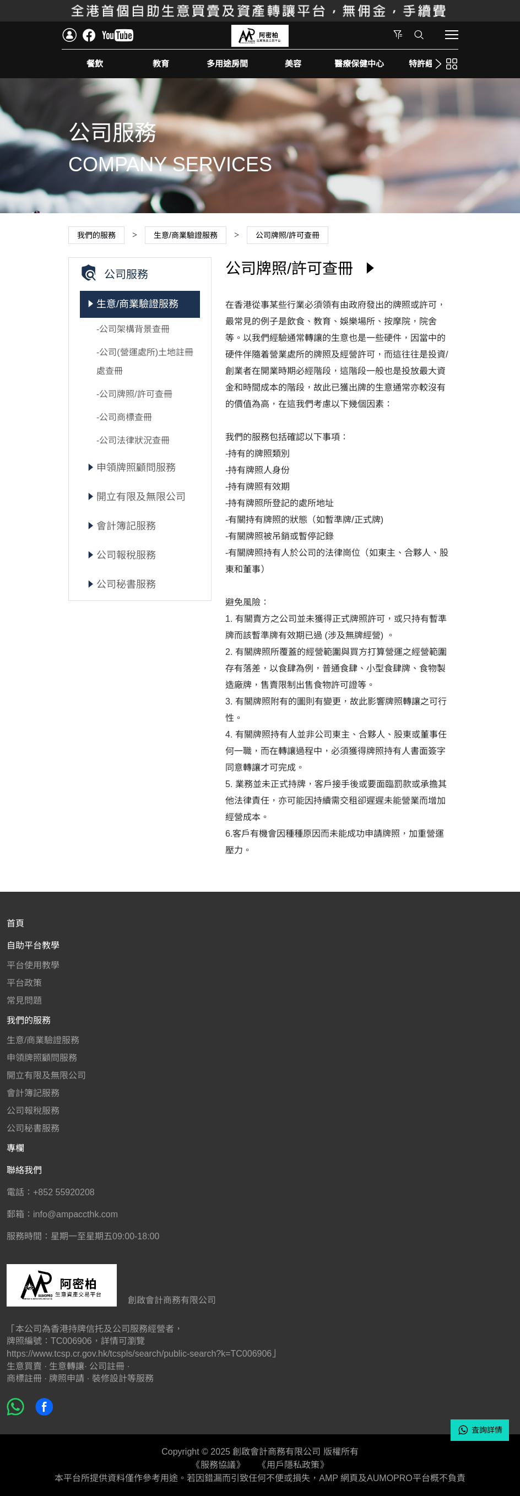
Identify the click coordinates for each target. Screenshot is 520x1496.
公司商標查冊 (125, 417)
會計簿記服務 (126, 526)
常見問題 (24, 1000)
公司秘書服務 (126, 584)
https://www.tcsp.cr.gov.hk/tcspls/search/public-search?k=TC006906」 (143, 1353)
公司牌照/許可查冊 (135, 394)
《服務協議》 (218, 1465)
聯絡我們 (24, 1170)
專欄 (15, 1148)
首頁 (15, 923)
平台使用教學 (33, 965)
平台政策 (24, 983)
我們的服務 (29, 1020)
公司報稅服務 (126, 555)
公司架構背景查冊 (134, 329)
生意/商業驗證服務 (137, 304)
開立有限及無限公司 (141, 496)
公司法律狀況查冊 (134, 440)
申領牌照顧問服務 (136, 467)
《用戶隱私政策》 (293, 1465)
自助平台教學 (33, 945)
